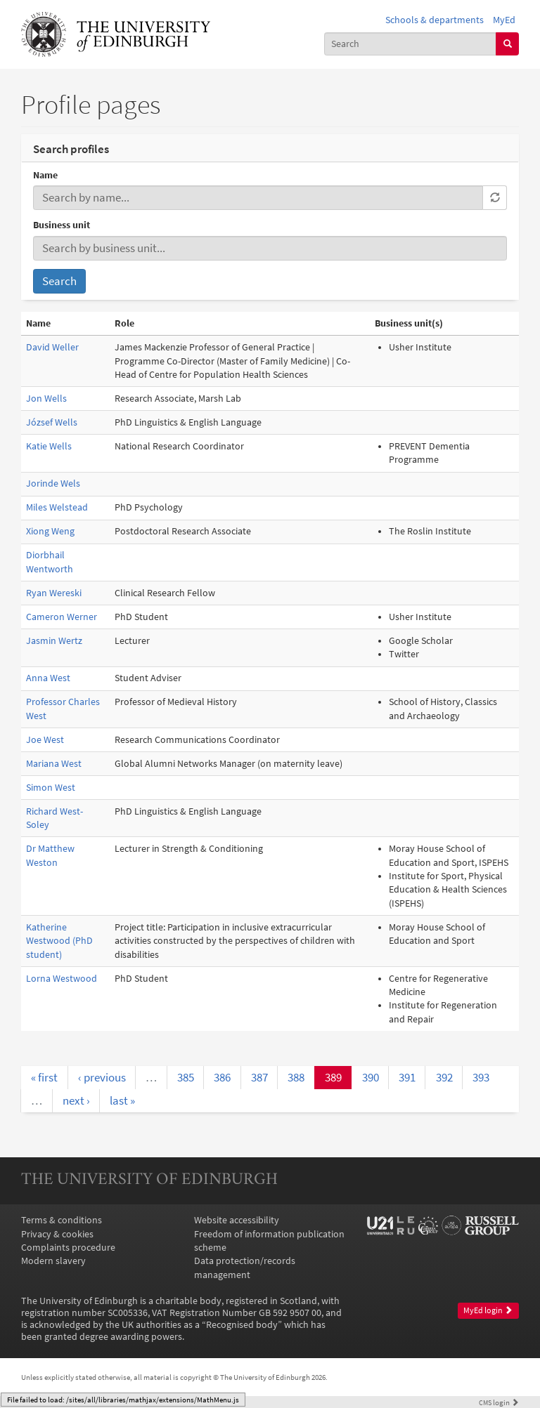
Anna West (48, 678)
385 (185, 1077)
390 (370, 1077)
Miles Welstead (57, 507)
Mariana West (54, 764)
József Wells (51, 422)
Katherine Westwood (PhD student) (59, 941)
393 (480, 1077)
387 (259, 1077)
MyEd (504, 20)
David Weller (52, 347)
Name (45, 175)
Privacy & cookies (57, 1234)
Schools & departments (434, 20)
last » (122, 1100)
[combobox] (410, 43)
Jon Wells (46, 398)
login (499, 1402)
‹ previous (102, 1077)
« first (44, 1077)
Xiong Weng (50, 531)
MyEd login (488, 1310)
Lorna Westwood (61, 979)
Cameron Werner (61, 617)
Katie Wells (49, 446)
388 (296, 1077)
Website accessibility (236, 1220)
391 (407, 1077)
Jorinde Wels (53, 483)
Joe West (45, 740)
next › (76, 1100)
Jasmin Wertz (54, 641)
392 (444, 1077)
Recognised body (242, 1325)
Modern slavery (53, 1261)
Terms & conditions (61, 1220)
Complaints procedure (68, 1248)
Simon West (50, 788)
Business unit (61, 225)
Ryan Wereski (54, 593)
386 (222, 1077)
